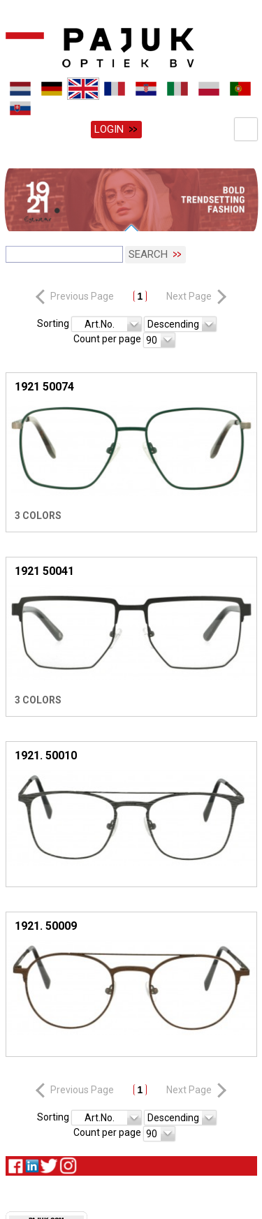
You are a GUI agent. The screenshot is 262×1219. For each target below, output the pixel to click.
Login (109, 129)
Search (148, 253)
